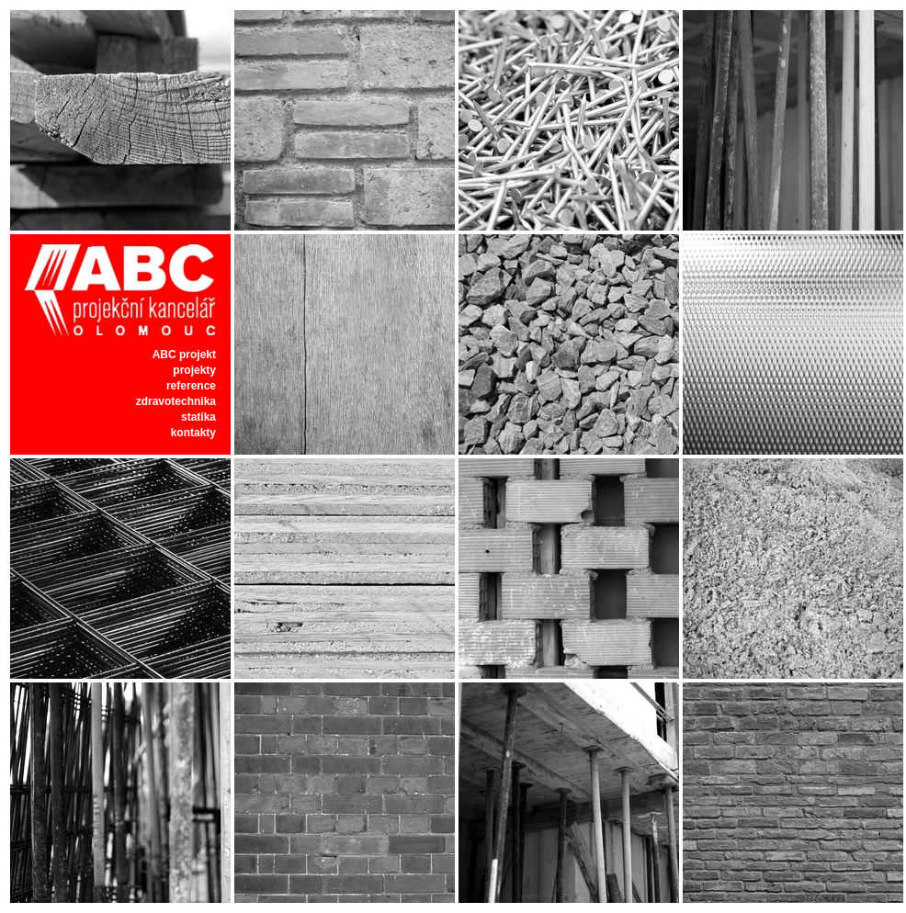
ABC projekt (184, 354)
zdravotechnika (176, 401)
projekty (194, 370)
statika (198, 417)
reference (191, 385)
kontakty (193, 432)
